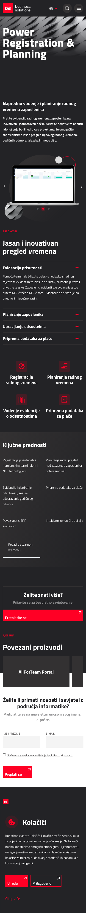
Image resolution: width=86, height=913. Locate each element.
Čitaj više (12, 898)
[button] (78, 8)
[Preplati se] (17, 772)
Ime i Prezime (11, 733)
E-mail (50, 733)
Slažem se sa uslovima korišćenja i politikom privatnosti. (40, 755)
